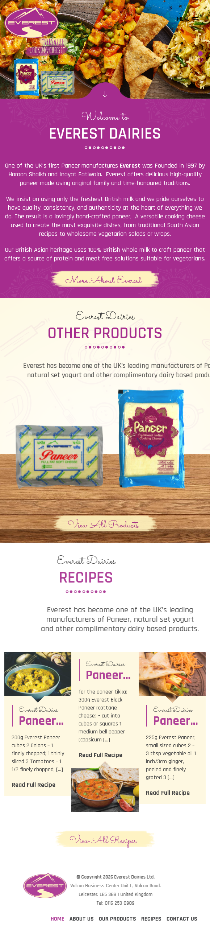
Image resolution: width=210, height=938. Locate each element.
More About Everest (103, 280)
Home (165, 919)
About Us (189, 919)
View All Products (103, 525)
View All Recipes (103, 840)
